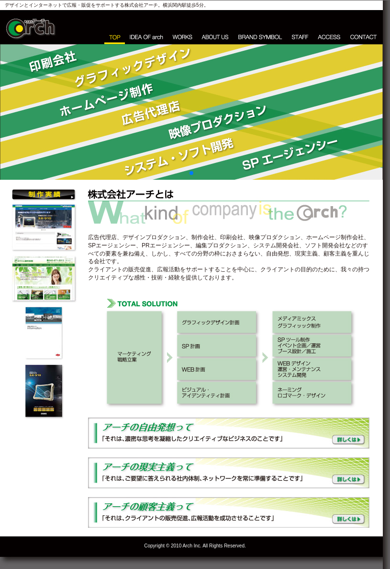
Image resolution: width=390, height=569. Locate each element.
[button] (191, 173)
